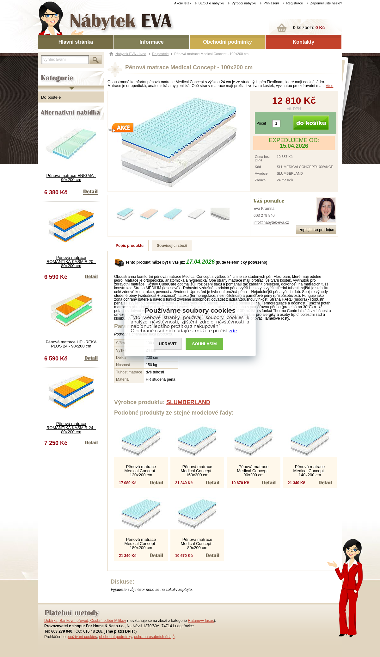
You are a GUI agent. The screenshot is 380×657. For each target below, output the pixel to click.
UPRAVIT (167, 343)
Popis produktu (130, 245)
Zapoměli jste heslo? (326, 3)
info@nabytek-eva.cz (271, 222)
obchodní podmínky (115, 637)
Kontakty (303, 42)
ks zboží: (309, 27)
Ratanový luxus (201, 620)
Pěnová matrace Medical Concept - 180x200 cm (141, 543)
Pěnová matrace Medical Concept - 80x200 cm (197, 543)
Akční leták (182, 3)
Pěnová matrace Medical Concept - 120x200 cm (141, 470)
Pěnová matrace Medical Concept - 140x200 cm (310, 470)
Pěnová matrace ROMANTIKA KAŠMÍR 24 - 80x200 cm (71, 427)
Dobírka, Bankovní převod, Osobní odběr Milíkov (85, 620)
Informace (151, 42)
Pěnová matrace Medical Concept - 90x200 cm (253, 470)
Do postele (51, 97)
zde (233, 331)
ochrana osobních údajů (154, 637)
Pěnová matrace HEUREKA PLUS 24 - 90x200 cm (71, 344)
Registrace (294, 3)
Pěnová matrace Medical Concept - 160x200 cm (197, 470)
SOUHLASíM (204, 343)
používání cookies (82, 637)
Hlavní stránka (75, 42)
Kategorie (46, 73)
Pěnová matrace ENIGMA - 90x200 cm (71, 177)
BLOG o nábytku (211, 3)
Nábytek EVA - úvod (130, 54)
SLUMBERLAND (290, 173)
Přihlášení (271, 3)
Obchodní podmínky (227, 42)
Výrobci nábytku (243, 3)
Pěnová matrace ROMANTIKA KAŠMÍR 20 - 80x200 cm (71, 261)
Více (329, 86)
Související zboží (172, 245)
